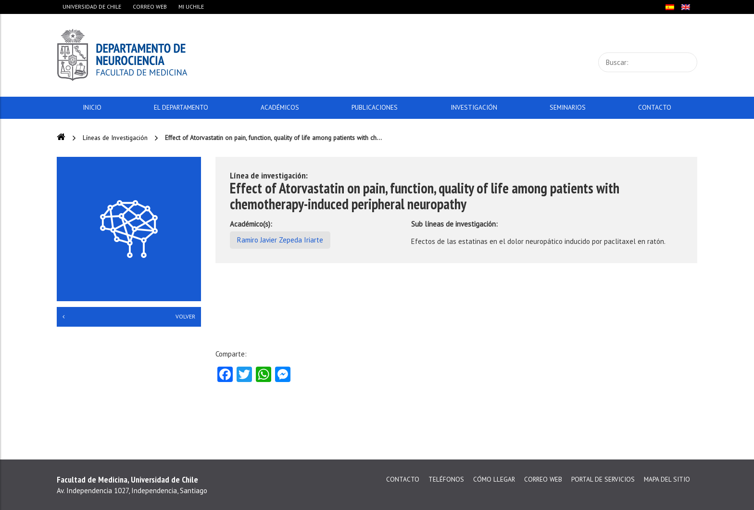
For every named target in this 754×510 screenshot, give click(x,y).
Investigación (474, 107)
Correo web (150, 6)
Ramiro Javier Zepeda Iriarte (280, 239)
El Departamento (181, 107)
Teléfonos (446, 479)
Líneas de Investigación (115, 137)
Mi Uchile (191, 6)
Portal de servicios (603, 479)
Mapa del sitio (667, 479)
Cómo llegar (494, 479)
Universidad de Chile (92, 6)
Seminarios (568, 107)
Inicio (92, 107)
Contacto (654, 107)
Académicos (280, 107)
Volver (129, 316)
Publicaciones (375, 107)
